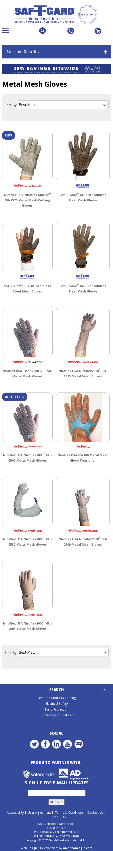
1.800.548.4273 (46, 831)
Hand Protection (56, 709)
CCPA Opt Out (56, 816)
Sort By (10, 104)
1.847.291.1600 (69, 831)
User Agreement (39, 812)
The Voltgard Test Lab (56, 715)
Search (56, 689)
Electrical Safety (56, 703)
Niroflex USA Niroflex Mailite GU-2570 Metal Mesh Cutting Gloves (27, 199)
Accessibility (15, 812)
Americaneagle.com (77, 847)
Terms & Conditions (69, 812)
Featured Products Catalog (56, 697)
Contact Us (95, 812)
